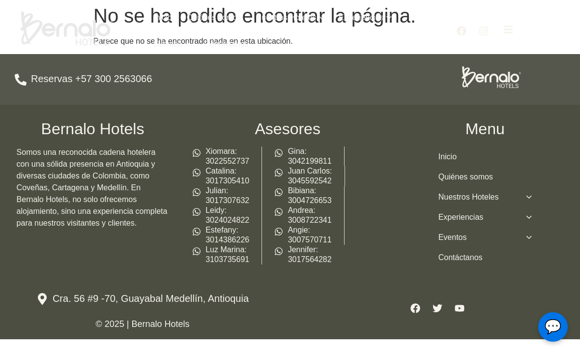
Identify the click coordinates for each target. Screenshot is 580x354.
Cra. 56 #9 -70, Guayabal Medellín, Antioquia (151, 298)
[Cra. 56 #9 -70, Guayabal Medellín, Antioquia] (42, 299)
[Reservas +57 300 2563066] (21, 80)
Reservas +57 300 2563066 (91, 78)
